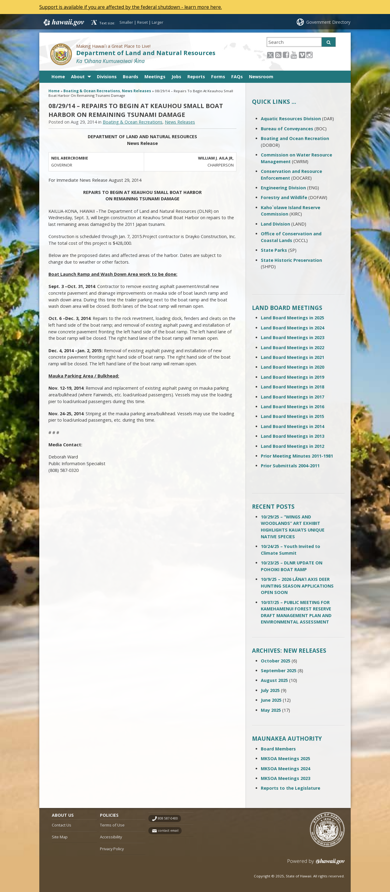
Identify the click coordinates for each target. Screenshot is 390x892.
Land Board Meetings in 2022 (292, 347)
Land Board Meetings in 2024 (292, 328)
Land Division (275, 224)
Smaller (126, 22)
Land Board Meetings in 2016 (292, 406)
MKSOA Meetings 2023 (285, 778)
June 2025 (271, 700)
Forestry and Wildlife (284, 197)
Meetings (154, 76)
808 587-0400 (168, 818)
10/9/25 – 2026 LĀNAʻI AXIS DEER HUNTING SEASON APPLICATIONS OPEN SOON (297, 585)
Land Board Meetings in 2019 (292, 377)
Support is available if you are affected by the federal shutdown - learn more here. (132, 7)
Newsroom (261, 76)
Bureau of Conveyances (287, 129)
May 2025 (271, 710)
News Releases (136, 91)
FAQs (237, 76)
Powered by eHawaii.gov (316, 864)
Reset (142, 22)
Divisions (107, 76)
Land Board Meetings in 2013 (292, 436)
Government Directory (328, 22)
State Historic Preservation (291, 260)
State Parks (274, 250)
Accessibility (111, 837)
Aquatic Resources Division (291, 118)
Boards (130, 76)
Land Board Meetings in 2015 (292, 416)
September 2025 (278, 670)
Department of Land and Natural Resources (145, 53)
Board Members (278, 749)
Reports (196, 76)
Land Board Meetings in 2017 (292, 397)
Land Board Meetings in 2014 (292, 426)
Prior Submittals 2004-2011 (290, 466)
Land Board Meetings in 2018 (292, 387)
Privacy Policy (112, 849)
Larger (157, 22)
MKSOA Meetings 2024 (285, 768)
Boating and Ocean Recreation (295, 138)
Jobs (176, 76)
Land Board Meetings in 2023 (292, 337)
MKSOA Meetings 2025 (285, 758)
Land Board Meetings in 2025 (292, 318)
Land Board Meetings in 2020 (292, 367)
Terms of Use (112, 825)
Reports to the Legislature (290, 788)
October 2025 (275, 661)
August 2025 (274, 680)
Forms (218, 76)
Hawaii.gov (63, 22)
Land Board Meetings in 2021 (292, 357)
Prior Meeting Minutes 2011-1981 (297, 456)
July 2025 (270, 690)
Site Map (60, 837)
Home (58, 76)
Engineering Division (283, 188)
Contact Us (61, 825)
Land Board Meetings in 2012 (292, 446)
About (78, 76)
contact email (168, 830)
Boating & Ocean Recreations (91, 91)
